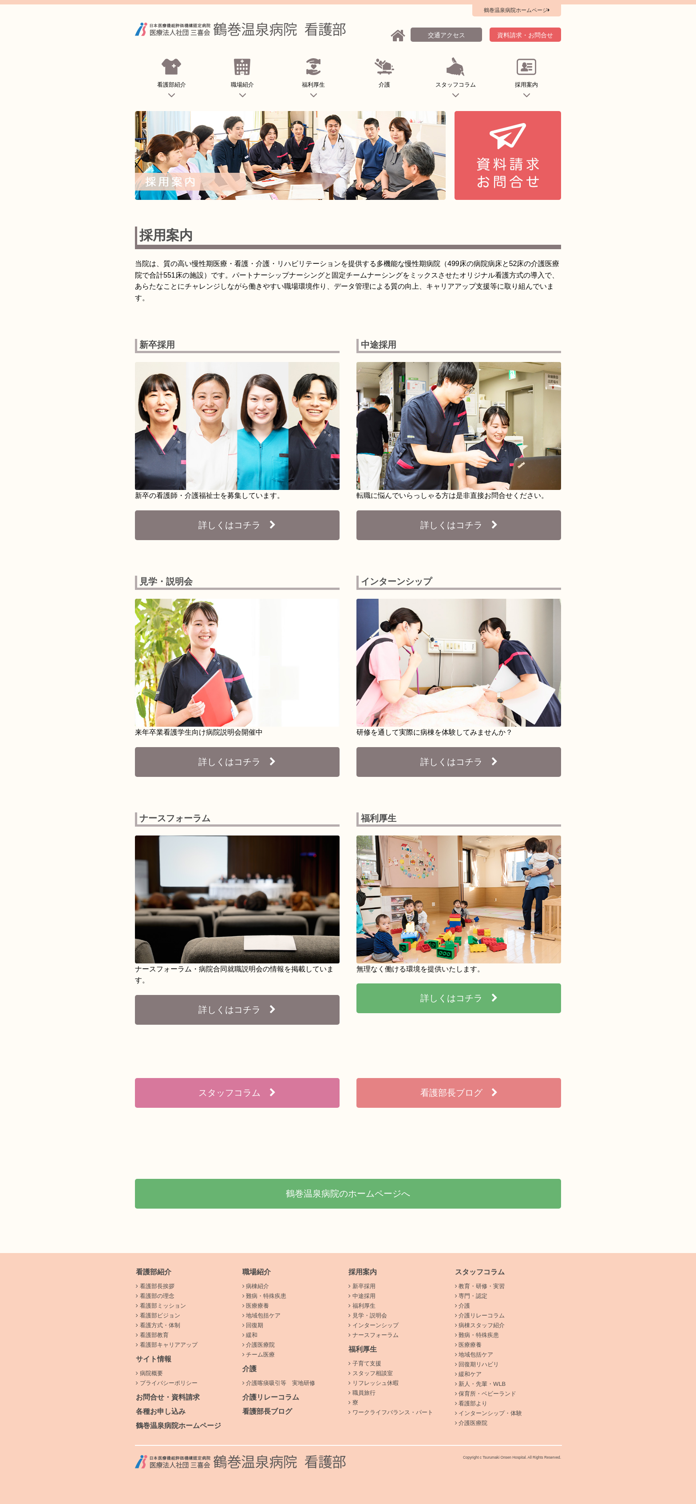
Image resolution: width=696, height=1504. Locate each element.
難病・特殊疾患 (264, 1296)
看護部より (471, 1403)
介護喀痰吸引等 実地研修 (279, 1383)
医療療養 (255, 1305)
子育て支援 (364, 1363)
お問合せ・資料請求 (168, 1397)
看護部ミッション (161, 1305)
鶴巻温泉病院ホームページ (178, 1425)
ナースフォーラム (373, 1335)
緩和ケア (468, 1374)
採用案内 (526, 79)
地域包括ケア (261, 1315)
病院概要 (149, 1373)
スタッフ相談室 (370, 1373)
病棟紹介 (255, 1286)
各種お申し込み (161, 1411)
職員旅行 (362, 1392)
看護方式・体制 (158, 1325)
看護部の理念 (155, 1296)
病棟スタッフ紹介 (480, 1325)
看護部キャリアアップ (167, 1344)
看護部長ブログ (267, 1411)
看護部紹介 (171, 79)
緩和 (250, 1335)
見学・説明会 (367, 1315)
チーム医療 (258, 1354)
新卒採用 (362, 1286)
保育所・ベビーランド (486, 1393)
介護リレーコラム (270, 1397)
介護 (384, 79)
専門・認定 (471, 1296)
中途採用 (362, 1296)
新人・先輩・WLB (480, 1384)
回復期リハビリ (477, 1364)
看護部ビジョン (158, 1315)
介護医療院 (258, 1344)
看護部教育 (152, 1335)
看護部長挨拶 (155, 1286)
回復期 (253, 1325)
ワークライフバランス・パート (390, 1412)
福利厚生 (313, 79)
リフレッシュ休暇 (373, 1383)
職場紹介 (242, 79)
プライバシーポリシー (167, 1383)
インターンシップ (373, 1325)
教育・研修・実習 (480, 1286)
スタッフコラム (455, 79)
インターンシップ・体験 (488, 1413)
